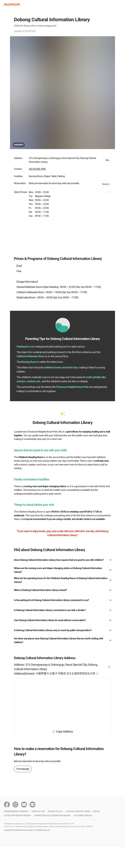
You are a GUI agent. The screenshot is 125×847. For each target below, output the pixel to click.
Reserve (105, 184)
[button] (12, 4)
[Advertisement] (62, 238)
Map (107, 160)
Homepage (22, 768)
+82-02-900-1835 (37, 168)
